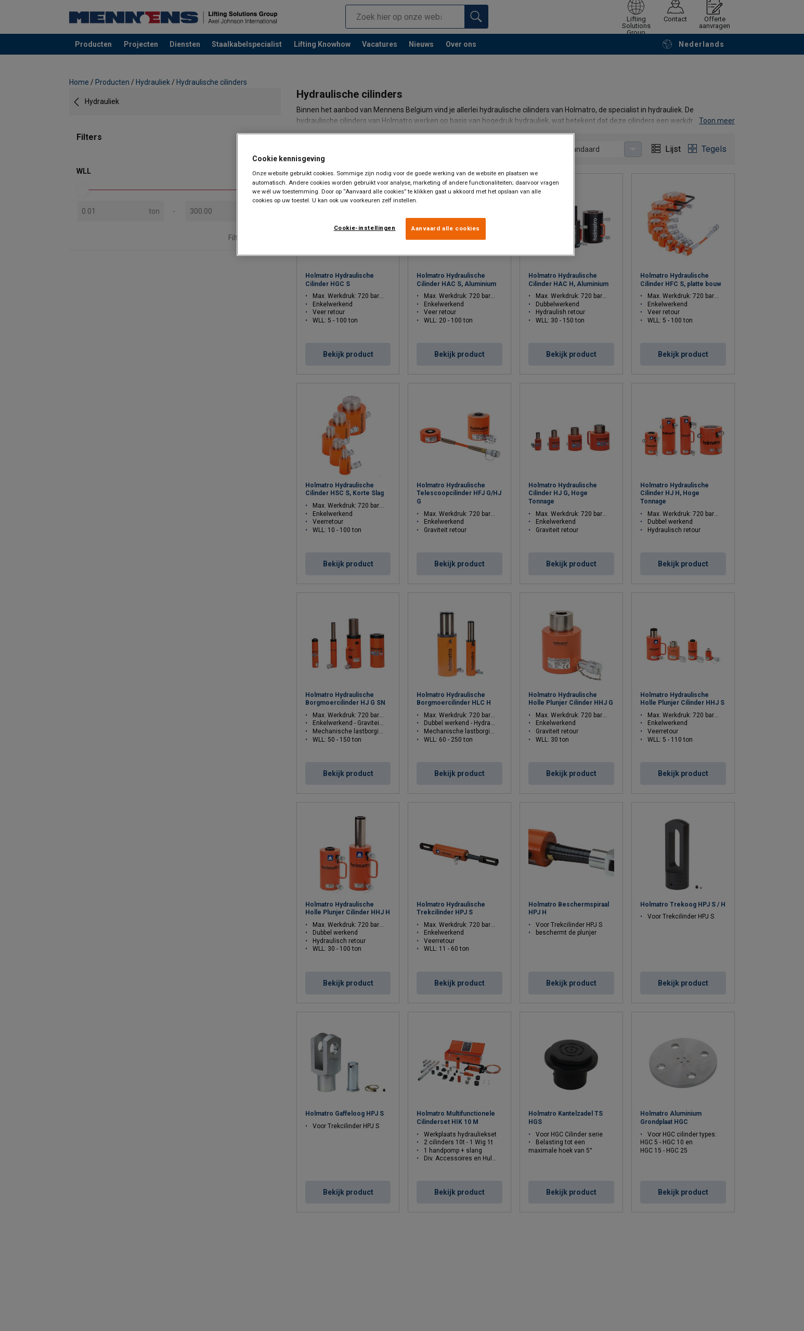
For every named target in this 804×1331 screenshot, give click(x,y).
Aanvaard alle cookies (445, 228)
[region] (406, 194)
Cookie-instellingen (365, 227)
